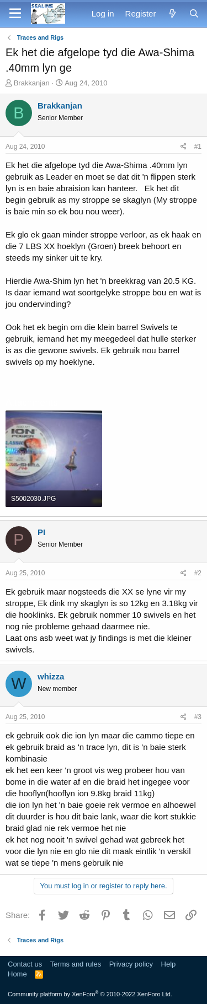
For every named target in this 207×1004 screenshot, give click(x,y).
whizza (51, 676)
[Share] (183, 147)
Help (168, 964)
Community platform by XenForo (90, 994)
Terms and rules (75, 964)
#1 (197, 146)
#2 (197, 573)
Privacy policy (131, 964)
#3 (197, 717)
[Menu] (15, 14)
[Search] (194, 13)
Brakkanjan (32, 83)
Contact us (25, 964)
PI (41, 532)
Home (17, 974)
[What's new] (172, 13)
